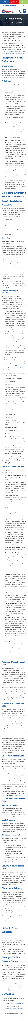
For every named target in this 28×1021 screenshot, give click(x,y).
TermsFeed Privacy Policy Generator (14, 53)
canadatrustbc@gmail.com (17, 1003)
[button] (24, 11)
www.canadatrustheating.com (15, 177)
